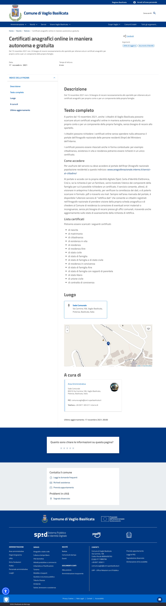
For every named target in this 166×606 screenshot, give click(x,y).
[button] (145, 2)
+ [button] (67, 327)
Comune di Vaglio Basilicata (46, 13)
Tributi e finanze (39, 580)
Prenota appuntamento (135, 551)
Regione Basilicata (119, 2)
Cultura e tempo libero (41, 555)
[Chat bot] (160, 600)
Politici (11, 565)
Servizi (36, 547)
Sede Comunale (80, 305)
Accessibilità (99, 598)
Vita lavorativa (38, 558)
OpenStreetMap (147, 365)
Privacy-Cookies (68, 598)
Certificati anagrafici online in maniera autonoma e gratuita (55, 30)
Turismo (36, 569)
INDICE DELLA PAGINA (19, 77)
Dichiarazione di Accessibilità (136, 561)
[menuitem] (112, 24)
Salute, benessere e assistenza (44, 587)
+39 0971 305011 (98, 562)
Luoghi (11, 573)
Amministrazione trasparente (72, 573)
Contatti (95, 547)
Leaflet (139, 365)
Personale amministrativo (18, 569)
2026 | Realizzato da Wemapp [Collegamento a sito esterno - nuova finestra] (20, 604)
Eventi (64, 558)
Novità (18, 30)
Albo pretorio (66, 570)
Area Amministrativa (77, 383)
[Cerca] (154, 13)
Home (11, 30)
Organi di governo (15, 555)
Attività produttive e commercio (44, 562)
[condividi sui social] (128, 36)
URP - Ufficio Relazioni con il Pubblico (105, 570)
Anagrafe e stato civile (41, 551)
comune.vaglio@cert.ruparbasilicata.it (105, 565)
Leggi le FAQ (130, 554)
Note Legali (80, 598)
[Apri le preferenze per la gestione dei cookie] (6, 600)
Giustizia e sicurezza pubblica (44, 576)
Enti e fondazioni (15, 562)
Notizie (27, 30)
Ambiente (37, 584)
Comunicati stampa (69, 555)
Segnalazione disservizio (135, 558)
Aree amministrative (16, 551)
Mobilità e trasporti (40, 573)
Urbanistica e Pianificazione (43, 566)
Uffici (11, 558)
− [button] (67, 331)
